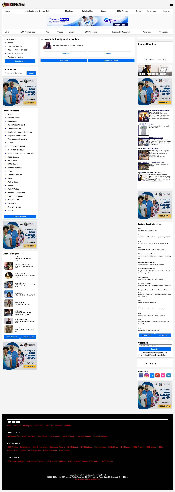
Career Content (14, 118)
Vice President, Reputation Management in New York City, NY (153, 243)
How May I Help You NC (22, 264)
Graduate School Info (16, 150)
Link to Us (49, 426)
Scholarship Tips (14, 207)
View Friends (42, 436)
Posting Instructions (16, 57)
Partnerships (13, 182)
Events (71, 32)
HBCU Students (86, 447)
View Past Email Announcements (154, 353)
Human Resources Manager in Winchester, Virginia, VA (151, 309)
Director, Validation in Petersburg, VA (147, 302)
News (138, 11)
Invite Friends (55, 436)
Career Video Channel (16, 125)
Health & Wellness (15, 168)
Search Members (28, 436)
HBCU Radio (12, 161)
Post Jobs (163, 335)
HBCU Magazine (90, 32)
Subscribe (65, 53)
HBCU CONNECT (20, 274)
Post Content (20, 61)
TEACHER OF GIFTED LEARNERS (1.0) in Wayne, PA (151, 264)
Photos (48, 32)
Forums (166, 11)
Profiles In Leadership (16, 193)
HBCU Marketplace (27, 32)
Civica (139, 300)
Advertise (147, 32)
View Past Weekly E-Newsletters (153, 355)
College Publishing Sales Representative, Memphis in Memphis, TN (154, 285)
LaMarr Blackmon (20, 283)
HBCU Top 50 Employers (56, 461)
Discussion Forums (57, 447)
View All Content (20, 216)
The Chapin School (143, 277)
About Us (17, 426)
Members (69, 11)
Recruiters (12, 203)
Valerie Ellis (18, 293)
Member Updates (84, 436)
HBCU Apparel (19, 451)
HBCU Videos (151, 447)
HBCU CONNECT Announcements (21, 153)
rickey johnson (19, 302)
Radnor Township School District (146, 262)
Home (7, 11)
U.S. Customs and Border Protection (147, 254)
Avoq (139, 228)
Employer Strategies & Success (20, 132)
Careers (104, 11)
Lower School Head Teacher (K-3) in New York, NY (150, 279)
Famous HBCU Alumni (121, 32)
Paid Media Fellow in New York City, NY (148, 230)
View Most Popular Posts (18, 50)
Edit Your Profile (13, 436)
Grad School (64, 451)
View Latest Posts (15, 46)
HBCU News (113, 447)
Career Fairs (12, 121)
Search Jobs (146, 335)
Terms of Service (93, 479)
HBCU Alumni (72, 447)
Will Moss (18, 257)
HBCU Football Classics (35, 461)
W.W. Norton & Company (144, 283)
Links (10, 171)
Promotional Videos (15, 196)
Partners (58, 426)
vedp (139, 307)
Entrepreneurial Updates (17, 139)
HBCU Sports (13, 164)
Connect (109, 53)
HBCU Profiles (122, 11)
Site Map (67, 426)
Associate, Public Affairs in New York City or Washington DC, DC (154, 237)
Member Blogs (100, 447)
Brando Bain (18, 328)
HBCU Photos (138, 447)
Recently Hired (13, 200)
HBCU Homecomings (15, 461)
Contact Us (163, 32)
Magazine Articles (15, 175)
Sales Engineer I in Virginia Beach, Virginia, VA (149, 330)
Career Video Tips (15, 128)
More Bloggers (28, 337)
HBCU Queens (13, 157)
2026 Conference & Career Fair (37, 11)
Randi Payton (19, 311)
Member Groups (68, 436)
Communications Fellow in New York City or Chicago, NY (152, 249)
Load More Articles (111, 61)
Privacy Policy (80, 479)
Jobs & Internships (40, 447)
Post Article (64, 61)
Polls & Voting (13, 189)
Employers (151, 11)
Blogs (7, 32)
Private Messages (100, 436)
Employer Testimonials (17, 136)
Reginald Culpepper (21, 319)
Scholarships (87, 11)
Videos (60, 32)
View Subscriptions (15, 53)
